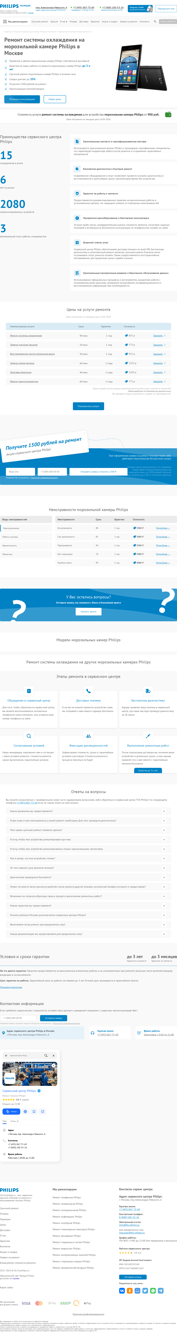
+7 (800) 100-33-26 (113, 7)
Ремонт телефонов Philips (67, 1197)
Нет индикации (65, 554)
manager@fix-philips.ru (132, 1232)
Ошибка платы (65, 562)
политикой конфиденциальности (44, 477)
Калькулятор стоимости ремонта (18, 1262)
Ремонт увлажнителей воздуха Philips (73, 1267)
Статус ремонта (168, 21)
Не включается (65, 528)
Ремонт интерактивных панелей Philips (74, 1254)
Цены (54, 21)
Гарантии (95, 21)
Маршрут (11, 1111)
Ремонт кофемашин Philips (67, 1216)
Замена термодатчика (22, 363)
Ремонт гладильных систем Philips (71, 1242)
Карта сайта (6, 1287)
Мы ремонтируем (15, 21)
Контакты (144, 21)
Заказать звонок (89, 611)
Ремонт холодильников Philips (69, 1210)
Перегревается (65, 545)
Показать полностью (11, 987)
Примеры (5, 1219)
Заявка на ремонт (129, 21)
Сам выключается (66, 536)
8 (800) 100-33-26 (129, 1217)
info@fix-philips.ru (129, 1224)
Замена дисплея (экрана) (24, 344)
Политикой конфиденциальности (66, 1023)
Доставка (83, 21)
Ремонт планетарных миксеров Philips (74, 1229)
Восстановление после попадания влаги (32, 353)
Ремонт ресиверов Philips (67, 1235)
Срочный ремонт (40, 21)
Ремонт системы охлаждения (26, 335)
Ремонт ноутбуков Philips (66, 1222)
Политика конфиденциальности (88, 1314)
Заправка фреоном (21, 372)
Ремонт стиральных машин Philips (71, 1261)
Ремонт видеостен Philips (66, 1248)
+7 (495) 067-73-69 (83, 7)
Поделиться (122, 1291)
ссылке (16, 1278)
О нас (63, 21)
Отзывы (73, 21)
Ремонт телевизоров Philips (68, 1203)
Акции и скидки (109, 21)
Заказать (159, 335)
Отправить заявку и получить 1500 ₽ (97, 471)
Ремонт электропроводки (24, 381)
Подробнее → (163, 528)
